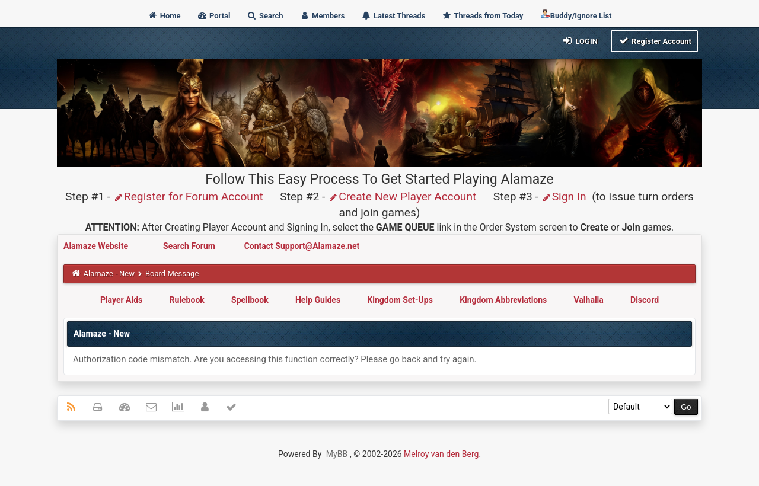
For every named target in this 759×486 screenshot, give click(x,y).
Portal (214, 15)
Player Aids (121, 300)
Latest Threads (393, 15)
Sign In (563, 196)
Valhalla (589, 300)
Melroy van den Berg (441, 454)
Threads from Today (483, 15)
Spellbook (250, 300)
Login (580, 41)
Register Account (654, 41)
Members (322, 15)
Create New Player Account (402, 196)
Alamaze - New (109, 273)
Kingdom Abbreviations (503, 300)
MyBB (336, 454)
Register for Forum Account (188, 196)
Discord (644, 300)
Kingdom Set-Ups (400, 300)
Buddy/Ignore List (576, 14)
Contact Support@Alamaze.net (302, 246)
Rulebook (187, 300)
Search (265, 15)
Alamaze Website (96, 246)
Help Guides (317, 300)
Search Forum (190, 246)
